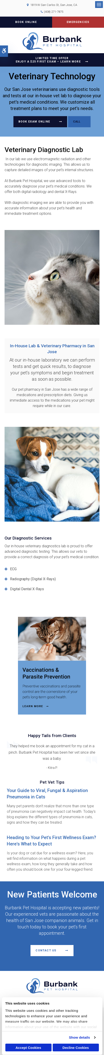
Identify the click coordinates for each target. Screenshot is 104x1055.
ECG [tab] (13, 569)
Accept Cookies (28, 1048)
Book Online (26, 22)
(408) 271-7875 (53, 11)
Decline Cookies (76, 1048)
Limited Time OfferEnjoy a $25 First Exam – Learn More (48, 60)
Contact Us (46, 950)
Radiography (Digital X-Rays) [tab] (33, 579)
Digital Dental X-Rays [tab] (27, 589)
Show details (79, 1037)
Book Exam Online (34, 121)
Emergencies (78, 22)
